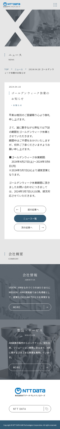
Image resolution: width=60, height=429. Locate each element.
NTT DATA (19, 408)
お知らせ (17, 105)
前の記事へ (33, 209)
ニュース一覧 (30, 218)
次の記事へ (26, 227)
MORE (16, 307)
